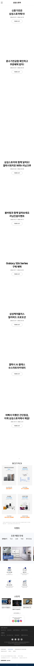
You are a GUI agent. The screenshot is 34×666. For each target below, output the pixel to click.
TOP (17, 665)
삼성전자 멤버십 (15, 630)
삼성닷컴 (8, 630)
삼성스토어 (2, 630)
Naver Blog (16, 621)
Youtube (13, 621)
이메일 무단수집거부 (4, 651)
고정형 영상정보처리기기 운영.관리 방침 (20, 649)
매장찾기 (2, 635)
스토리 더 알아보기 (16, 613)
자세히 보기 (17, 21)
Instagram (21, 621)
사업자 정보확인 (14, 657)
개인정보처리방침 (10, 649)
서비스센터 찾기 (9, 635)
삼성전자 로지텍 (23, 630)
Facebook (18, 621)
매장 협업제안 (17, 635)
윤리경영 (14, 651)
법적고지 (10, 651)
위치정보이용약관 (3, 649)
